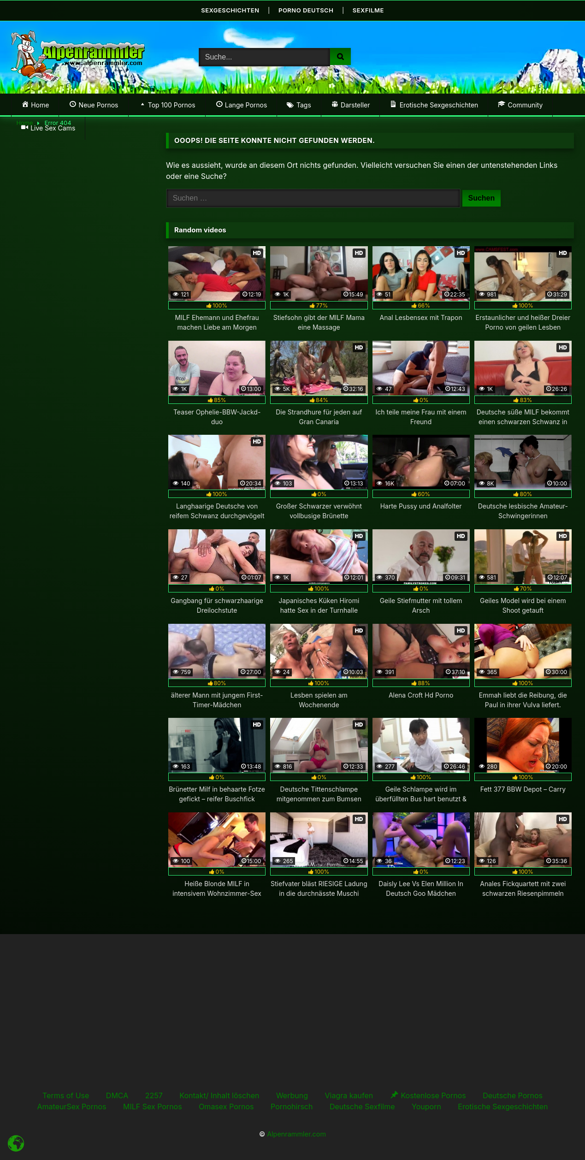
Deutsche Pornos (513, 1095)
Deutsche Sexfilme (362, 1106)
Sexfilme (368, 10)
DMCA (117, 1095)
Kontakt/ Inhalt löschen (219, 1095)
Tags (303, 105)
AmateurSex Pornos (71, 1106)
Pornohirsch (292, 1106)
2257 (154, 1095)
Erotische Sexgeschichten (503, 1106)
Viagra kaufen (349, 1095)
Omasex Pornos (226, 1106)
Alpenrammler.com (296, 1133)
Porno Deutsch (306, 10)
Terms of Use (65, 1095)
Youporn (426, 1106)
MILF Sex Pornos (152, 1106)
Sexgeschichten (230, 10)
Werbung (292, 1095)
